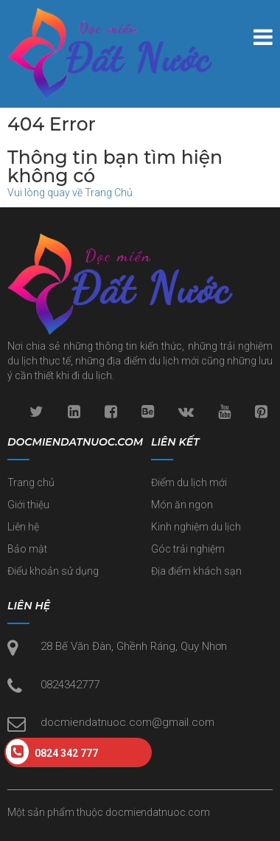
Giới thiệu (28, 505)
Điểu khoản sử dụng (53, 571)
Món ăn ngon (182, 505)
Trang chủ (31, 482)
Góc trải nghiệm (188, 549)
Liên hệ (23, 527)
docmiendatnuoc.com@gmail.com (127, 722)
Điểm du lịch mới (189, 482)
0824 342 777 (52, 751)
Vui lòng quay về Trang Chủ (70, 192)
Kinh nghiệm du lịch (196, 527)
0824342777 (70, 684)
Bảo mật (27, 549)
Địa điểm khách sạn (196, 571)
